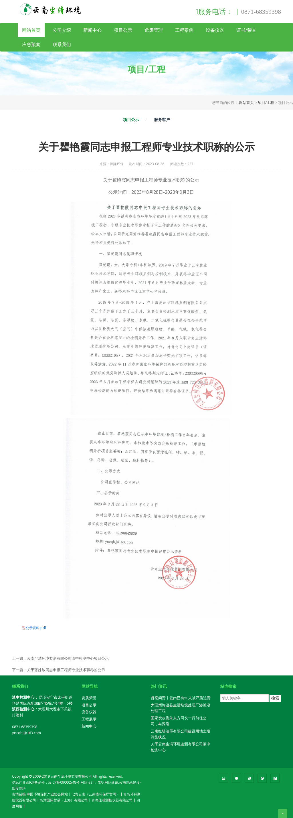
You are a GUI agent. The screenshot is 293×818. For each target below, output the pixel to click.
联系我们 (62, 44)
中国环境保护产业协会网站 (47, 794)
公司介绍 (62, 30)
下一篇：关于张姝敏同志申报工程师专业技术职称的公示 (58, 669)
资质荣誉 (89, 697)
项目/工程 (266, 102)
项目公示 (123, 30)
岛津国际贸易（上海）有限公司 (64, 800)
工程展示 (89, 719)
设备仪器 (215, 30)
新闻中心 (92, 30)
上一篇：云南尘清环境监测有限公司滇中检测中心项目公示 (60, 658)
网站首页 (31, 30)
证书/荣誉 (246, 30)
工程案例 (184, 30)
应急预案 (31, 44)
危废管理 (153, 30)
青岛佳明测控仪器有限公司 (112, 800)
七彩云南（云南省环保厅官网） (96, 794)
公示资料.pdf (36, 628)
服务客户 (162, 119)
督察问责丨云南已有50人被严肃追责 (181, 697)
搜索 (275, 698)
